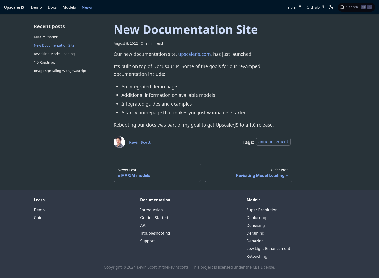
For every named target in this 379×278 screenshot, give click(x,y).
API (143, 225)
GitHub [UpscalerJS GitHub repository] (315, 7)
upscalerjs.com (194, 54)
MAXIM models (46, 37)
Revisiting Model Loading (54, 53)
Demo (36, 7)
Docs (52, 7)
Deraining (255, 233)
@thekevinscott (173, 267)
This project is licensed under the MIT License (233, 267)
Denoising (256, 225)
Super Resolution (262, 210)
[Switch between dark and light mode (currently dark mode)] (331, 7)
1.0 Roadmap (44, 62)
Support (147, 240)
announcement (273, 141)
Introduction (151, 210)
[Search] (356, 7)
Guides (40, 217)
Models (69, 7)
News (87, 7)
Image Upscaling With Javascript (60, 70)
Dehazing (255, 240)
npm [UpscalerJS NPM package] (294, 7)
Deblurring (256, 217)
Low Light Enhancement (268, 248)
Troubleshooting (155, 233)
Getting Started (154, 217)
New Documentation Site (54, 45)
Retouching (257, 256)
